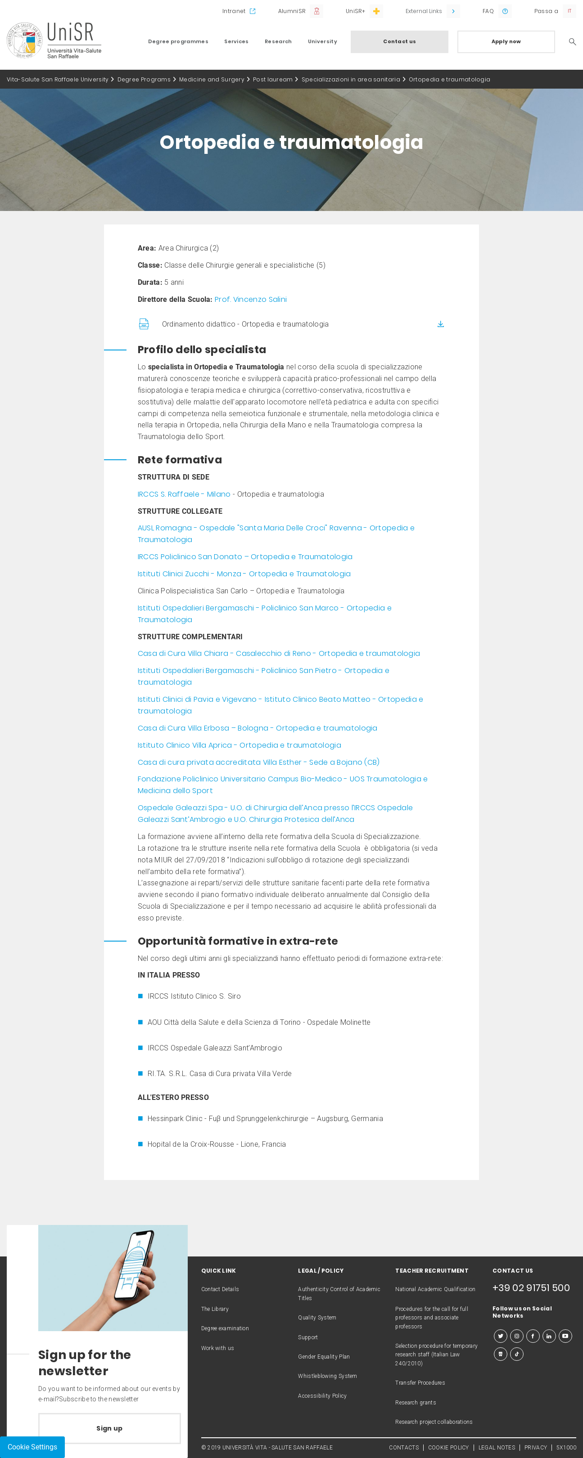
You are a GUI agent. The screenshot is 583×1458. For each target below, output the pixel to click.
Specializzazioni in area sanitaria (351, 79)
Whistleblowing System (327, 1376)
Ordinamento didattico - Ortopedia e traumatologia (245, 324)
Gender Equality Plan (324, 1357)
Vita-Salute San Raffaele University (58, 79)
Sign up (109, 1428)
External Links (424, 11)
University (322, 41)
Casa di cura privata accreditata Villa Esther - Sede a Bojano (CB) (259, 762)
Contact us (399, 41)
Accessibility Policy (322, 1396)
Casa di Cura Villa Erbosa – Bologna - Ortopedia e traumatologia (258, 728)
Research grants (415, 1403)
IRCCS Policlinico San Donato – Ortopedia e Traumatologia (245, 557)
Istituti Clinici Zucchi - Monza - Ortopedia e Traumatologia (244, 574)
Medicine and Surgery (211, 79)
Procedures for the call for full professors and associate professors (431, 1318)
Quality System (317, 1317)
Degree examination (225, 1328)
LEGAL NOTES (497, 1448)
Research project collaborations (434, 1422)
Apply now (506, 41)
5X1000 (566, 1448)
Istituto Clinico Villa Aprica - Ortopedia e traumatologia (239, 745)
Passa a (546, 11)
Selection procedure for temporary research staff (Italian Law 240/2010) (436, 1355)
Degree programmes (178, 41)
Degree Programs (144, 79)
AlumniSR (291, 11)
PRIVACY (535, 1448)
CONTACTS (403, 1448)
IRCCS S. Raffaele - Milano (184, 494)
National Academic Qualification (435, 1289)
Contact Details (220, 1289)
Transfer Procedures (420, 1383)
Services (236, 41)
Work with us (218, 1348)
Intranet (233, 11)
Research (278, 41)
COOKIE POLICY (448, 1448)
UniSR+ (355, 11)
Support (308, 1337)
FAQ (488, 11)
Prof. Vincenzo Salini (251, 299)
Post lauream (273, 79)
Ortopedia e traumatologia (450, 79)
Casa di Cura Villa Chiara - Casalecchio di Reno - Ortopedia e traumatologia (279, 653)
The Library (215, 1309)
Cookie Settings (32, 1447)
